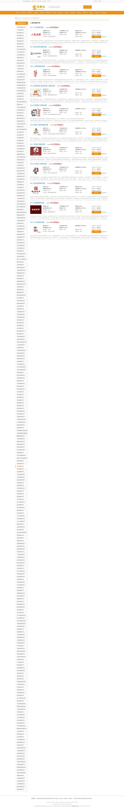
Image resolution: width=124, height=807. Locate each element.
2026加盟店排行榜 (69, 802)
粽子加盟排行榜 (20, 499)
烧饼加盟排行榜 (20, 333)
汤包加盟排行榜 (20, 347)
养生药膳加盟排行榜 (21, 88)
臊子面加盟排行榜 (21, 670)
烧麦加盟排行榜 (20, 485)
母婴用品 (79, 12)
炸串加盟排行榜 (20, 601)
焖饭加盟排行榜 (20, 775)
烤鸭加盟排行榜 (20, 209)
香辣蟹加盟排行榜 (21, 378)
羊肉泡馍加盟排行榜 (21, 419)
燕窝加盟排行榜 (20, 405)
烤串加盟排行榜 (20, 565)
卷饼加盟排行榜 (20, 629)
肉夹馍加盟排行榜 (21, 193)
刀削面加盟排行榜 (21, 237)
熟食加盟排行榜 (20, 38)
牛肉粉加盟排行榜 (21, 317)
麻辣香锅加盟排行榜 (21, 82)
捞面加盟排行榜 (20, 676)
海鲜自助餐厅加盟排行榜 (22, 430)
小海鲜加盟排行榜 (21, 554)
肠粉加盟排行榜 (20, 262)
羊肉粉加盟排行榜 (21, 314)
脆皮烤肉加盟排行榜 (21, 651)
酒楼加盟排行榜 (20, 631)
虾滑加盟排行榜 (20, 609)
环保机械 (73, 12)
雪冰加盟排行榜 (20, 328)
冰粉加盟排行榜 (20, 568)
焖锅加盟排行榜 (20, 181)
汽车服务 (66, 12)
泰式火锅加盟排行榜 (21, 698)
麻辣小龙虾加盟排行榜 (21, 129)
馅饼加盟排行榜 (20, 231)
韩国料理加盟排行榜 (21, 90)
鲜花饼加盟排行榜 (21, 546)
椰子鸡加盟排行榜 (21, 596)
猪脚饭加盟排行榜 (21, 593)
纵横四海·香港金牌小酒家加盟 (44, 86)
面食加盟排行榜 (20, 57)
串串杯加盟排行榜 (21, 634)
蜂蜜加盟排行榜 (20, 402)
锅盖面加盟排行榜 (21, 444)
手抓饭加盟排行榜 (21, 778)
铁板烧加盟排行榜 (21, 176)
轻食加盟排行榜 (20, 551)
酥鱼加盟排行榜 (20, 524)
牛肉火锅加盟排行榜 (21, 615)
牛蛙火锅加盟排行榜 (21, 455)
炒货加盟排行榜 (20, 659)
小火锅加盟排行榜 (21, 344)
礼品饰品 (54, 12)
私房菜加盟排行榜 (21, 753)
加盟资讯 (44, 1)
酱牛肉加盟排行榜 (21, 507)
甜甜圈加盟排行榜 (21, 273)
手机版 (99, 1)
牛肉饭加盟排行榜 (21, 474)
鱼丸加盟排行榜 (20, 612)
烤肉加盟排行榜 (20, 394)
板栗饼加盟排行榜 (21, 358)
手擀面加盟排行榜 (21, 692)
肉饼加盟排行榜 (20, 361)
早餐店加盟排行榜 (21, 159)
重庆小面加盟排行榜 (21, 206)
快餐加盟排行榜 (20, 41)
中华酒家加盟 (39, 222)
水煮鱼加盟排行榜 (21, 770)
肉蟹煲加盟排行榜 (21, 195)
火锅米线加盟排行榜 (21, 709)
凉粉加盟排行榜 (20, 306)
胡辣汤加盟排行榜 (21, 389)
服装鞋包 (29, 12)
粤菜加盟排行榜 (20, 695)
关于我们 (48, 802)
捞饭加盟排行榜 (20, 598)
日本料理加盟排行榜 (21, 157)
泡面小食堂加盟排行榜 (21, 532)
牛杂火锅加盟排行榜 (21, 367)
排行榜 (49, 1)
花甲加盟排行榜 (20, 264)
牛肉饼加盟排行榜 (21, 714)
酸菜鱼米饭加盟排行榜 (21, 728)
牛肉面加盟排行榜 (21, 220)
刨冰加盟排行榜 (20, 529)
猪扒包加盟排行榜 (21, 720)
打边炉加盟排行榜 (21, 584)
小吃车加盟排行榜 (21, 52)
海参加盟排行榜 (20, 400)
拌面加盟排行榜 (20, 673)
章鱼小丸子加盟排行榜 (21, 259)
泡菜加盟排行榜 (20, 325)
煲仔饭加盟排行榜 (21, 242)
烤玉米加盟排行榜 (21, 571)
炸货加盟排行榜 (20, 493)
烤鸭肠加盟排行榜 (21, 549)
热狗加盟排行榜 (20, 309)
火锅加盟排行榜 (20, 65)
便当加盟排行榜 (20, 297)
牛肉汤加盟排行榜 (21, 245)
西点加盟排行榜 (20, 391)
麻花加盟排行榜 (20, 496)
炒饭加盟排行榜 (20, 452)
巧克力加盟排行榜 (21, 515)
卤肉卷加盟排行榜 (21, 416)
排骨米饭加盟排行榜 (21, 204)
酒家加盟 (99, 32)
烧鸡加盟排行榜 (20, 239)
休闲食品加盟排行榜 (21, 27)
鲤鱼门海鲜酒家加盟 (41, 125)
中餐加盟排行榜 (20, 60)
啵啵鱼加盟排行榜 (21, 441)
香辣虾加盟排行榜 (21, 267)
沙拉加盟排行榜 (20, 736)
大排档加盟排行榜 (21, 750)
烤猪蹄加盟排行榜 (21, 234)
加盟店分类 (34, 1)
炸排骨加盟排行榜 (21, 764)
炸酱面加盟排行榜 (21, 436)
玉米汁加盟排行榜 (21, 521)
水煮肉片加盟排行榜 (21, 656)
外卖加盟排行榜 (20, 731)
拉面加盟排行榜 (20, 223)
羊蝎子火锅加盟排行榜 (21, 342)
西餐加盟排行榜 (20, 71)
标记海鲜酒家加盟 (40, 47)
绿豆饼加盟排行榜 (21, 364)
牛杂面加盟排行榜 (21, 684)
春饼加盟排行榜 (20, 463)
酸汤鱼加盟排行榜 (21, 786)
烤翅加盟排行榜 (20, 491)
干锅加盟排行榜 (20, 68)
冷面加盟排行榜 (20, 687)
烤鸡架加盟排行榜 (21, 642)
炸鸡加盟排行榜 (20, 137)
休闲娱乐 (91, 12)
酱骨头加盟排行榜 (21, 562)
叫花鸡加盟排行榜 (21, 383)
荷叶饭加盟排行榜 (21, 300)
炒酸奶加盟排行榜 (21, 154)
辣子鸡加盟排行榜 (21, 449)
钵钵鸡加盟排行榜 (21, 413)
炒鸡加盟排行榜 (20, 745)
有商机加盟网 (25, 18)
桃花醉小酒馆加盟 (40, 105)
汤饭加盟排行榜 (20, 789)
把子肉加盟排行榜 (21, 502)
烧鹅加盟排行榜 (20, 292)
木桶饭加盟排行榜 (21, 228)
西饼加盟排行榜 (20, 386)
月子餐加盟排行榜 (21, 739)
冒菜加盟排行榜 (20, 35)
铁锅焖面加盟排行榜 (21, 681)
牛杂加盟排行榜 (20, 165)
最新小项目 (62, 802)
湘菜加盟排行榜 (20, 540)
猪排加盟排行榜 (20, 408)
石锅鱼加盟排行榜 (21, 201)
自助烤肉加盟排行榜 (21, 623)
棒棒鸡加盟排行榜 (21, 607)
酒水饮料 (97, 12)
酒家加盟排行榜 (36, 18)
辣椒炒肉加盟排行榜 (21, 767)
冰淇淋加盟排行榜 (21, 54)
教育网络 (85, 12)
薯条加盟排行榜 (20, 320)
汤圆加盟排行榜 (20, 460)
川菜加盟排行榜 (20, 587)
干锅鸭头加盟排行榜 (21, 270)
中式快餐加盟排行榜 (21, 422)
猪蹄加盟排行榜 (20, 510)
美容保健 (42, 12)
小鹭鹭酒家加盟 (39, 66)
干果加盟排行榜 (20, 662)
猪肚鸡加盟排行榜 (21, 331)
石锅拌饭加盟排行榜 (21, 350)
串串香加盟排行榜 (21, 146)
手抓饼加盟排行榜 (21, 336)
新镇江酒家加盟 (39, 144)
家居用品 (60, 12)
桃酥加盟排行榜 (20, 700)
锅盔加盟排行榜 (20, 538)
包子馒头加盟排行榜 (21, 107)
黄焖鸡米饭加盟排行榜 (21, 101)
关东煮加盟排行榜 (21, 488)
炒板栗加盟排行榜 (21, 355)
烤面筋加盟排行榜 (21, 411)
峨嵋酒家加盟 (39, 203)
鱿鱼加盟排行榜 (20, 322)
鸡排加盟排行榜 (20, 143)
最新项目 (39, 1)
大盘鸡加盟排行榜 (21, 173)
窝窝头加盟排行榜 (21, 447)
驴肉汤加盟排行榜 (21, 576)
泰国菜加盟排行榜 (21, 110)
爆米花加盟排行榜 (21, 375)
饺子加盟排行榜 (20, 132)
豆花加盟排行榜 (20, 187)
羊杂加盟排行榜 (20, 645)
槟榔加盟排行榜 (20, 734)
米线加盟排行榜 (20, 99)
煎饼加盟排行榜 (20, 251)
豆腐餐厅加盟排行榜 (21, 761)
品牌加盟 (103, 12)
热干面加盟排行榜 (21, 226)
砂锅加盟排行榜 (20, 126)
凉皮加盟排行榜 (20, 134)
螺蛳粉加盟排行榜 (21, 281)
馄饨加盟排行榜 (20, 112)
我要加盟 (96, 36)
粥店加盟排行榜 (20, 151)
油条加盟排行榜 (20, 482)
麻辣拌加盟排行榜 (21, 303)
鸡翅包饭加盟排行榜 (21, 284)
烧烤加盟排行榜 (20, 43)
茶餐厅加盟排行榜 (21, 190)
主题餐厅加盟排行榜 (21, 123)
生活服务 (36, 12)
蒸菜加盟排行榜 (20, 427)
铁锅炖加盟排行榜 (21, 121)
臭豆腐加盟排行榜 (21, 148)
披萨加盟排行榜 (20, 96)
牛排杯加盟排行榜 (21, 438)
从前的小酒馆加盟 (40, 164)
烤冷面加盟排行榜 (21, 604)
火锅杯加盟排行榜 (21, 783)
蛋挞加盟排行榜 (20, 278)
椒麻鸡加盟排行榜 (21, 425)
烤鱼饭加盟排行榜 (21, 654)
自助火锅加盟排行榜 (21, 620)
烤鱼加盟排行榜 (20, 115)
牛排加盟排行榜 (20, 184)
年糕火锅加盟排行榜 (21, 369)
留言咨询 (76, 802)
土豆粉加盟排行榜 (21, 198)
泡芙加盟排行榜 (20, 275)
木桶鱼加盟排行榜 (21, 573)
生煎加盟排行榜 (20, 162)
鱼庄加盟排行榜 (20, 471)
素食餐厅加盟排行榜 (21, 747)
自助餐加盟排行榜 (21, 168)
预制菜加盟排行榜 (21, 742)
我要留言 (96, 1)
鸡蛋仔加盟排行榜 (21, 339)
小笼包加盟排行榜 (21, 717)
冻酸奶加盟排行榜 (21, 215)
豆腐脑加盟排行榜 (21, 637)
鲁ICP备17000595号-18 (85, 806)
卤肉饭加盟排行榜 (21, 353)
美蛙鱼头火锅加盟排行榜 (22, 458)
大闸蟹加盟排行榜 (21, 640)
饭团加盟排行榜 (20, 397)
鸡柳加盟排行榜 (20, 289)
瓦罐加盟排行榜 (20, 504)
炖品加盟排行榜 (20, 468)
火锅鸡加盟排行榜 (21, 648)
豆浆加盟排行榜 (20, 286)
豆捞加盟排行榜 (20, 579)
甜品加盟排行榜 (20, 46)
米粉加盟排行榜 (20, 712)
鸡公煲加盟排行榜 (21, 179)
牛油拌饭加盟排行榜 (21, 725)
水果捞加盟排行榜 (21, 518)
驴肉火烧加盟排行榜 (21, 253)
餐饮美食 (23, 12)
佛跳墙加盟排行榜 (21, 758)
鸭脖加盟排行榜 (20, 32)
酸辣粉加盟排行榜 (21, 118)
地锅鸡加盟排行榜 (21, 543)
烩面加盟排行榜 (20, 665)
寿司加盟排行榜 (20, 93)
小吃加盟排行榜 (20, 30)
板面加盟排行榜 (20, 678)
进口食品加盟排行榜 (21, 74)
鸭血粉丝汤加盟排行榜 (21, 212)
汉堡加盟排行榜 (20, 140)
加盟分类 (53, 802)
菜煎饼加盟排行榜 (21, 526)
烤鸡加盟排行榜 (20, 372)
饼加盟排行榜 (20, 104)
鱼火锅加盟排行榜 (21, 618)
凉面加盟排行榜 (20, 689)
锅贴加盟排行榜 (20, 380)
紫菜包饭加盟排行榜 (21, 706)
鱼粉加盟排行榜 (20, 535)
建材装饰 (48, 12)
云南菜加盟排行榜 (21, 781)
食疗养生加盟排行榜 (21, 49)
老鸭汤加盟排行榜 (21, 560)
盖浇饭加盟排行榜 (21, 480)
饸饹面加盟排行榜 (21, 626)
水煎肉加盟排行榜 (21, 582)
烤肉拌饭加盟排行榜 (21, 295)
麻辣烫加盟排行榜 (21, 63)
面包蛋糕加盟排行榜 (21, 85)
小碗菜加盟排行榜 (21, 557)
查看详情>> (104, 36)
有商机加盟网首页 (26, 1)
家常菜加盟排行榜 (21, 756)
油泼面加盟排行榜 (21, 667)
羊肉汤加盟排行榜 (21, 248)
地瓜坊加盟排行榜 (21, 256)
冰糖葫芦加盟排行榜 (21, 217)
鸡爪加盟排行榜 (20, 513)
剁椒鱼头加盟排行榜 (21, 772)
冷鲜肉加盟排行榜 (21, 76)
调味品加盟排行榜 (21, 79)
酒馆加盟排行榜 (20, 590)
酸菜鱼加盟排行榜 (21, 170)
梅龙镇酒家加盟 (39, 183)
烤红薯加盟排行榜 (21, 723)
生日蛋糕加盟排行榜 (21, 703)
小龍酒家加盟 (38, 27)
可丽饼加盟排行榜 (21, 311)
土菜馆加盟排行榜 (21, 477)
